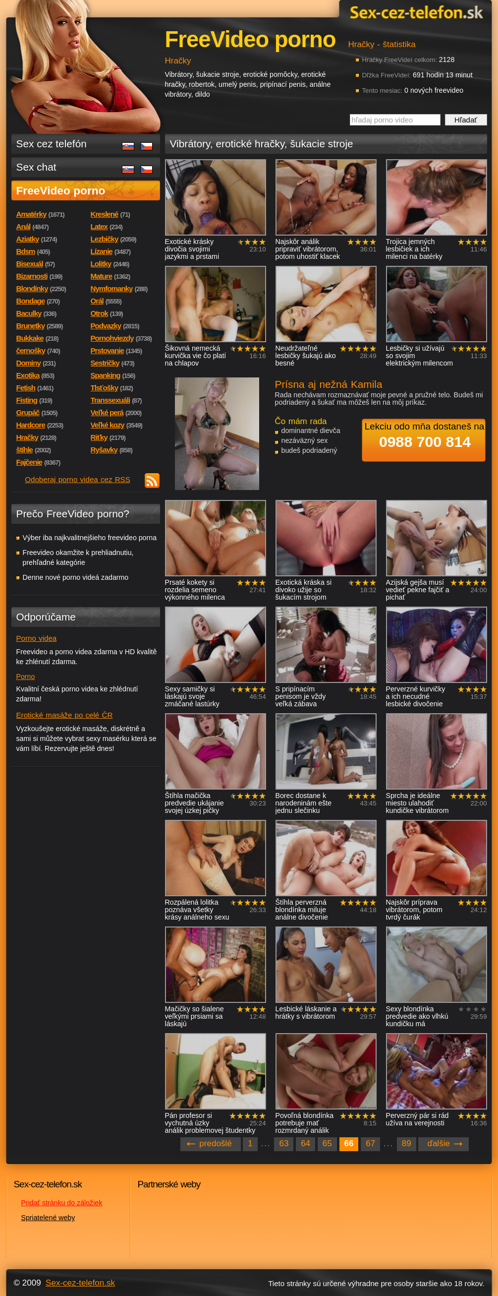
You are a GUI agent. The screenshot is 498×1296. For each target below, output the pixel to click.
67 (370, 1143)
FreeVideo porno (61, 190)
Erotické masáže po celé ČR (64, 715)
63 (283, 1143)
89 (406, 1143)
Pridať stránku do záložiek (62, 1203)
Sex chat (36, 167)
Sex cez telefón (51, 143)
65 (327, 1143)
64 (305, 1143)
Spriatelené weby (48, 1218)
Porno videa (36, 638)
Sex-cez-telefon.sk (415, 11)
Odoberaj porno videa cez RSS (77, 479)
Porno (25, 676)
